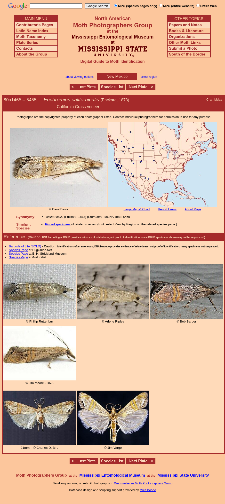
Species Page (18, 250)
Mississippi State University (183, 475)
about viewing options (79, 77)
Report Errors (167, 209)
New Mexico (117, 76)
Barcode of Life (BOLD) (25, 246)
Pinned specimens (58, 224)
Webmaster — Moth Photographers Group (143, 483)
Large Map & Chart (137, 209)
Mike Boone (148, 490)
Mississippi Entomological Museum (112, 475)
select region (149, 77)
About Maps (193, 209)
